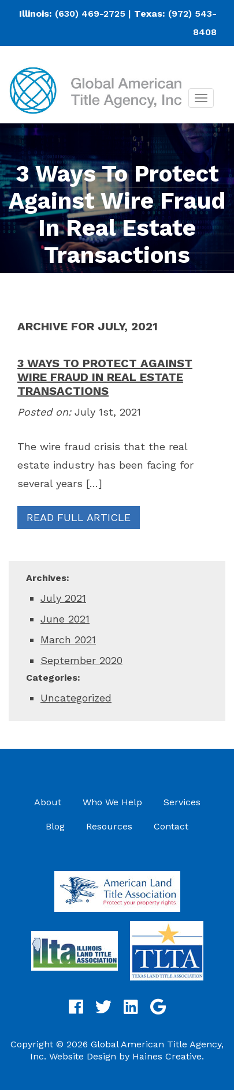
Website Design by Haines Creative (125, 1056)
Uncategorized (76, 698)
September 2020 (81, 660)
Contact (171, 826)
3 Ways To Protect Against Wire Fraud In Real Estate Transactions (104, 377)
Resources (109, 826)
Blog (55, 826)
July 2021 (63, 598)
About (47, 802)
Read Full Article (79, 517)
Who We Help (112, 802)
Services (182, 802)
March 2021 (68, 639)
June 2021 (65, 619)
